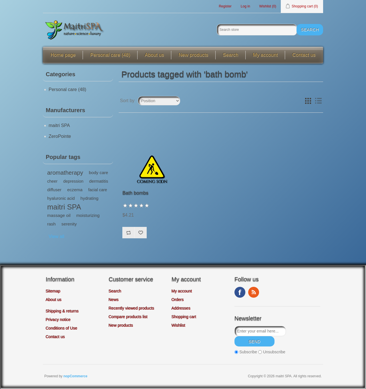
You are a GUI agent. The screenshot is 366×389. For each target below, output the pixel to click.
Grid (308, 100)
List (318, 100)
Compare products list (128, 317)
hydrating (89, 198)
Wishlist (178, 325)
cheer (52, 181)
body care (98, 172)
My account (265, 55)
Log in (245, 6)
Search (230, 55)
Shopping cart (184, 317)
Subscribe (248, 352)
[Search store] (257, 29)
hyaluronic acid (61, 198)
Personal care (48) (110, 55)
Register (225, 6)
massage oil (59, 215)
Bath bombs (135, 192)
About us (154, 55)
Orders (178, 299)
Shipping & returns (62, 311)
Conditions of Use (61, 328)
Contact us (303, 55)
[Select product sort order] (159, 100)
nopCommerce (75, 376)
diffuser (54, 189)
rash (51, 223)
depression (73, 181)
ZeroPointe (60, 136)
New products (193, 55)
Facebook (239, 292)
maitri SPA (59, 125)
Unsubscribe (274, 352)
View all (56, 236)
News (114, 299)
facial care (97, 190)
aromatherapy (65, 173)
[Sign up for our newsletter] (260, 331)
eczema (75, 189)
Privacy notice (58, 319)
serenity (69, 223)
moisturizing (88, 215)
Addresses (181, 308)
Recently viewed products (131, 308)
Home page (63, 55)
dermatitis (98, 181)
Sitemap (53, 291)
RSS (253, 292)
